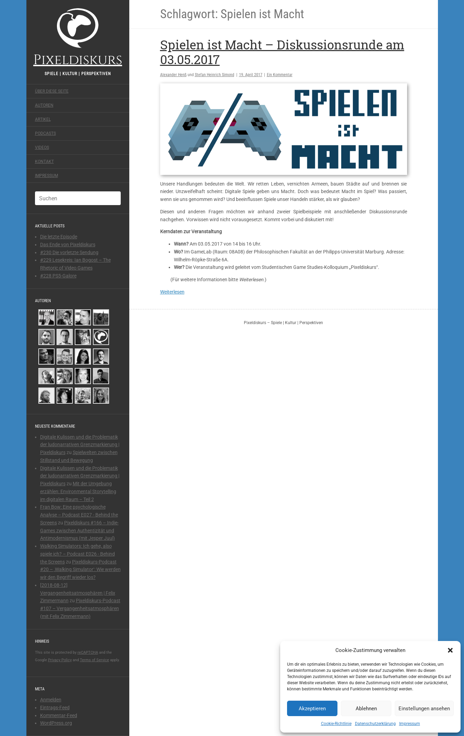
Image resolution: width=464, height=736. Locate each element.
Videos (42, 147)
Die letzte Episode (58, 236)
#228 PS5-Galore (58, 275)
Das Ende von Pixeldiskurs (67, 244)
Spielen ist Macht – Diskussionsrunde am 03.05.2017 (282, 52)
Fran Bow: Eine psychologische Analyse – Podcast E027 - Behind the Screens (79, 514)
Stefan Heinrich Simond (214, 74)
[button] (450, 650)
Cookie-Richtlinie (336, 723)
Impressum (409, 723)
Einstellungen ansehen (424, 708)
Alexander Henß (173, 74)
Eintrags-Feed (55, 707)
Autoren (44, 105)
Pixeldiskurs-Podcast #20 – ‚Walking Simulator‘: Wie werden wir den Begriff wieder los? (80, 569)
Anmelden (50, 699)
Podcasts (45, 133)
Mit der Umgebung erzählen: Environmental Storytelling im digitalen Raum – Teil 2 (78, 491)
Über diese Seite (52, 91)
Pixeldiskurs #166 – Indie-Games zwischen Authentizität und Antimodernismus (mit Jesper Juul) (79, 530)
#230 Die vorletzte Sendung (69, 252)
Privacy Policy (60, 660)
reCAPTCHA (88, 652)
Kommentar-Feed (58, 715)
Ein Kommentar (280, 74)
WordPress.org (56, 723)
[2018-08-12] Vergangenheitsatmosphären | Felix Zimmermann (77, 593)
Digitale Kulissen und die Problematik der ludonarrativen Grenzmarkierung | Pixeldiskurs (79, 444)
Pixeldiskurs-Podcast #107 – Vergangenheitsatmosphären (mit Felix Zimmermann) (80, 608)
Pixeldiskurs (77, 37)
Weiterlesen (172, 292)
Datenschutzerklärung (375, 723)
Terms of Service (94, 660)
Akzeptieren (312, 708)
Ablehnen (366, 708)
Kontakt (44, 161)
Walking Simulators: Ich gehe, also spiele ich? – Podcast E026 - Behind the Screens (77, 554)
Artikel (43, 119)
